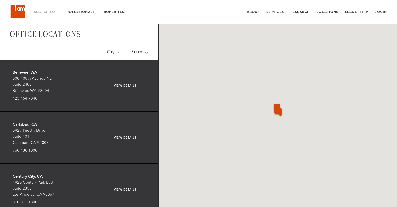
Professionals (79, 12)
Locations (327, 12)
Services (275, 12)
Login (381, 12)
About (253, 12)
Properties (112, 12)
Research (300, 12)
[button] (290, 144)
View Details (125, 85)
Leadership (356, 12)
